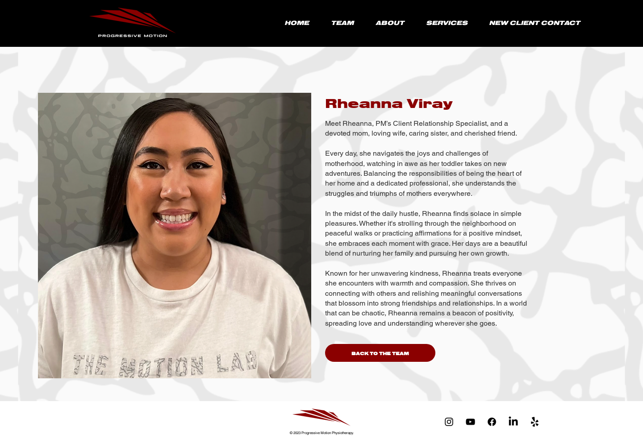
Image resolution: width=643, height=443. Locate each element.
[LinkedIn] (513, 421)
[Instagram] (449, 421)
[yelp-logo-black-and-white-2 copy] (534, 421)
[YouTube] (470, 421)
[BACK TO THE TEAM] (380, 353)
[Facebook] (491, 421)
